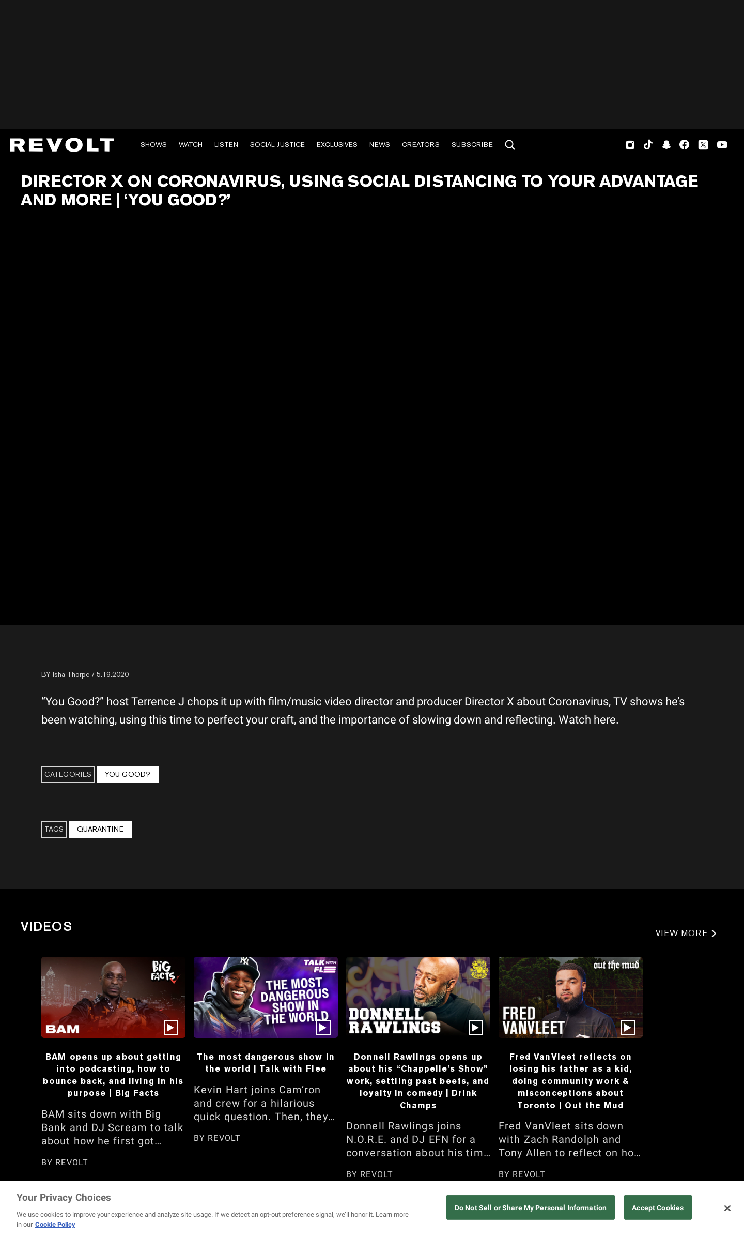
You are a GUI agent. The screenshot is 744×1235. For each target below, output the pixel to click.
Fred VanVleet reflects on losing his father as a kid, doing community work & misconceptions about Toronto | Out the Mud (570, 1080)
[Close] (727, 1208)
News (379, 144)
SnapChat (666, 144)
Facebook (684, 144)
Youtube (722, 145)
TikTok (648, 144)
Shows (154, 144)
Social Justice (277, 144)
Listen (226, 144)
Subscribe (472, 144)
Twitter (703, 144)
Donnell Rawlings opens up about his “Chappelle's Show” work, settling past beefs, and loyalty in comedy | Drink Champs (418, 1080)
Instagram (630, 144)
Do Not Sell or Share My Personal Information (531, 1207)
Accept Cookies (658, 1207)
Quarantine (100, 829)
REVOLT (71, 1162)
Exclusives (337, 144)
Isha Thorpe (71, 674)
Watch (191, 144)
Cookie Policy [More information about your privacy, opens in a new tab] (55, 1224)
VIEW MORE (682, 933)
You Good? (127, 774)
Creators (421, 144)
